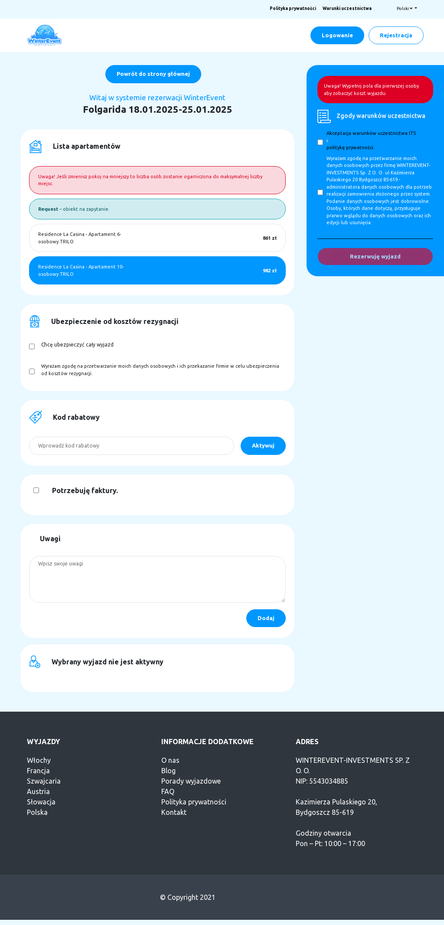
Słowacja (41, 802)
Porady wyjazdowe (191, 781)
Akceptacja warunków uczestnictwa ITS (371, 133)
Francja (38, 771)
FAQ (167, 791)
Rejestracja (396, 35)
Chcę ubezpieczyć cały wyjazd (77, 344)
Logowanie (337, 35)
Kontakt (173, 812)
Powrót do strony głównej (153, 74)
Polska (37, 812)
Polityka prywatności (293, 8)
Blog (168, 771)
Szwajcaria (44, 781)
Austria (38, 791)
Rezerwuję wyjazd (375, 256)
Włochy (39, 760)
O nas (170, 760)
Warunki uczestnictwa (347, 8)
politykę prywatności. (350, 147)
